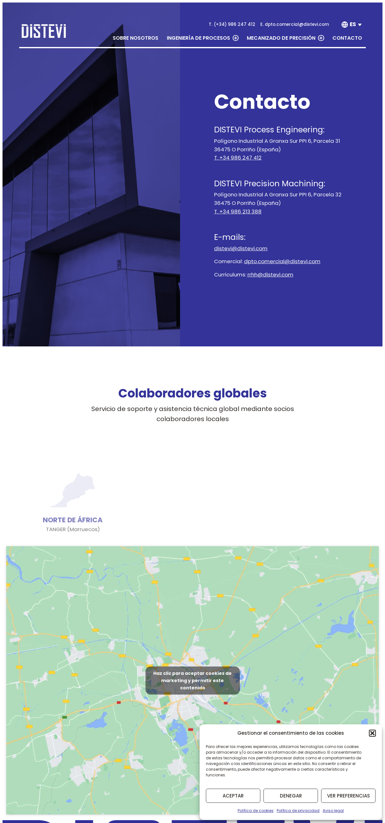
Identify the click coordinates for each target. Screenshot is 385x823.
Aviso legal (333, 810)
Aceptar (233, 795)
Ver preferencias (348, 795)
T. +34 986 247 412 (238, 157)
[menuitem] (355, 24)
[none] (352, 24)
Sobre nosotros (135, 38)
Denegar (291, 795)
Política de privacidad (298, 810)
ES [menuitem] (353, 24)
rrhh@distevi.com (270, 274)
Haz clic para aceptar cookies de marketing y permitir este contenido (192, 680)
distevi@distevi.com (241, 248)
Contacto (347, 38)
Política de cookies (256, 810)
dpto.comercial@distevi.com (282, 261)
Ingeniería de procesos (203, 38)
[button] (372, 733)
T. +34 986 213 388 (238, 211)
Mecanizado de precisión (285, 38)
